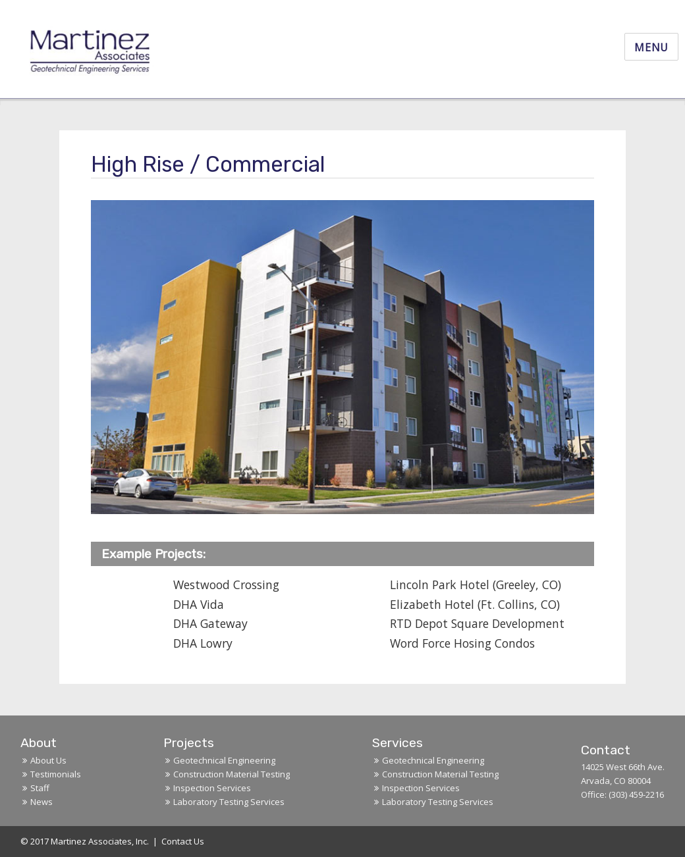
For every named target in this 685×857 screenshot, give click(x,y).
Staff (39, 788)
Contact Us (182, 841)
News (41, 802)
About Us (48, 760)
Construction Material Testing (231, 774)
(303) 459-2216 (636, 794)
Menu (651, 47)
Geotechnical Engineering (224, 760)
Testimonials (55, 774)
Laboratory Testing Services (229, 802)
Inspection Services (212, 788)
